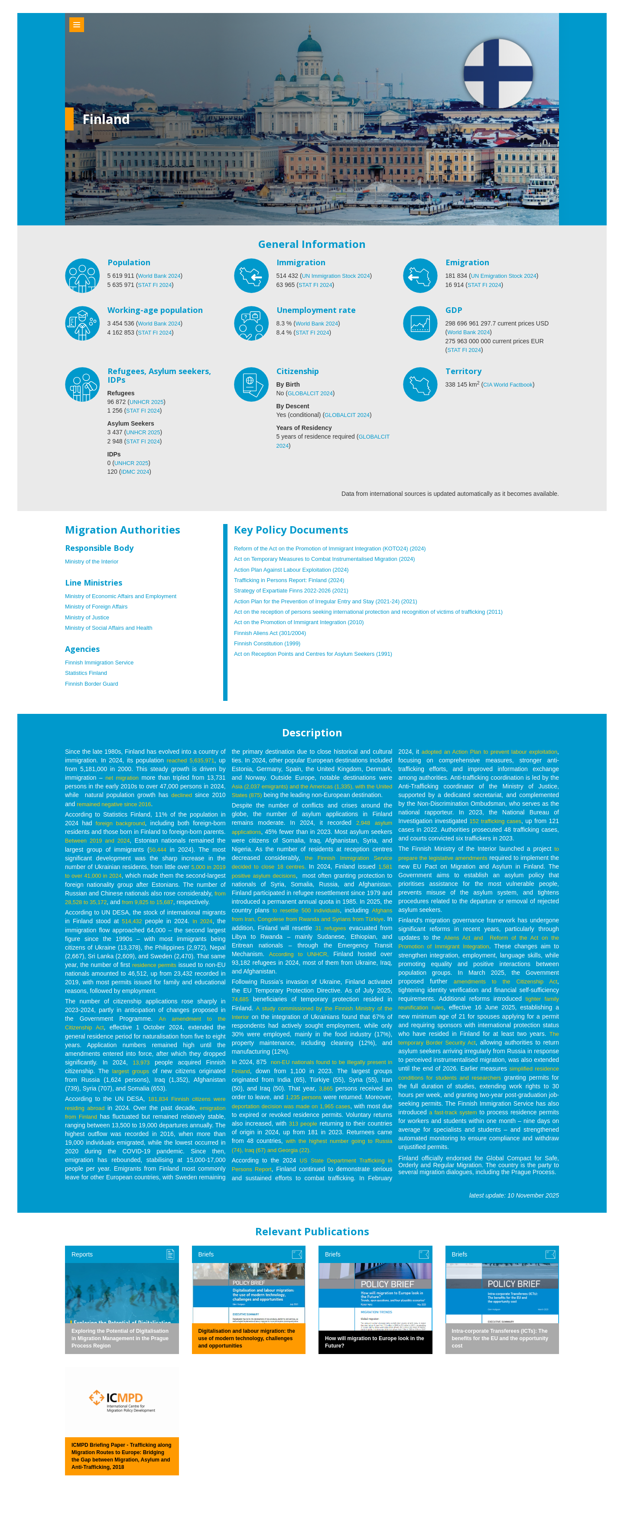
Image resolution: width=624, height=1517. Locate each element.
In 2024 (202, 925)
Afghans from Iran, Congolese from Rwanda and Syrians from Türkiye (312, 924)
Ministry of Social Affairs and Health (112, 625)
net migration (122, 775)
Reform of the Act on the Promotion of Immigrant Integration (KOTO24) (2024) (338, 547)
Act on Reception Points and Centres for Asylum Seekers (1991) (320, 651)
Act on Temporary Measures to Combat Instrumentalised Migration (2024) (333, 557)
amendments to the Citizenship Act (504, 986)
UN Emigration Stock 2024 (507, 275)
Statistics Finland (88, 670)
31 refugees (375, 932)
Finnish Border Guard (94, 681)
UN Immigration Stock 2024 (339, 275)
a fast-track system (454, 1116)
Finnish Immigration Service (102, 660)
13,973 (141, 1066)
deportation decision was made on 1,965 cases (297, 1109)
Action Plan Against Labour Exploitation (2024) (296, 567)
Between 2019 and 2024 (99, 837)
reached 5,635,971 (189, 757)
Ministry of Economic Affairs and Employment (126, 594)
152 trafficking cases (528, 818)
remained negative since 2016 (117, 801)
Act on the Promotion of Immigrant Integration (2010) (305, 619)
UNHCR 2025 (148, 401)
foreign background (120, 820)
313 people (327, 1126)
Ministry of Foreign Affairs (99, 605)
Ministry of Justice (89, 615)
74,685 (241, 1003)
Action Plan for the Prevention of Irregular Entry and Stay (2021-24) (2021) (334, 599)
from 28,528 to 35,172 (136, 898)
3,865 (325, 1092)
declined (181, 792)
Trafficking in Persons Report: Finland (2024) (294, 578)
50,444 (158, 846)
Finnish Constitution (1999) (270, 640)
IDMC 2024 (136, 470)
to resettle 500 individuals (305, 915)
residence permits (159, 969)
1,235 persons (303, 1100)
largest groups (131, 1074)
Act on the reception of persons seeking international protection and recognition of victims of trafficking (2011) (380, 609)
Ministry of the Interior (94, 560)
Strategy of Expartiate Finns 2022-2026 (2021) (296, 588)
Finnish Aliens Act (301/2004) (273, 630)
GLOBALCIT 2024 (312, 392)
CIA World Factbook (510, 384)
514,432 (131, 925)
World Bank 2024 (161, 275)
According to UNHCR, (318, 958)
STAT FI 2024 (156, 284)
